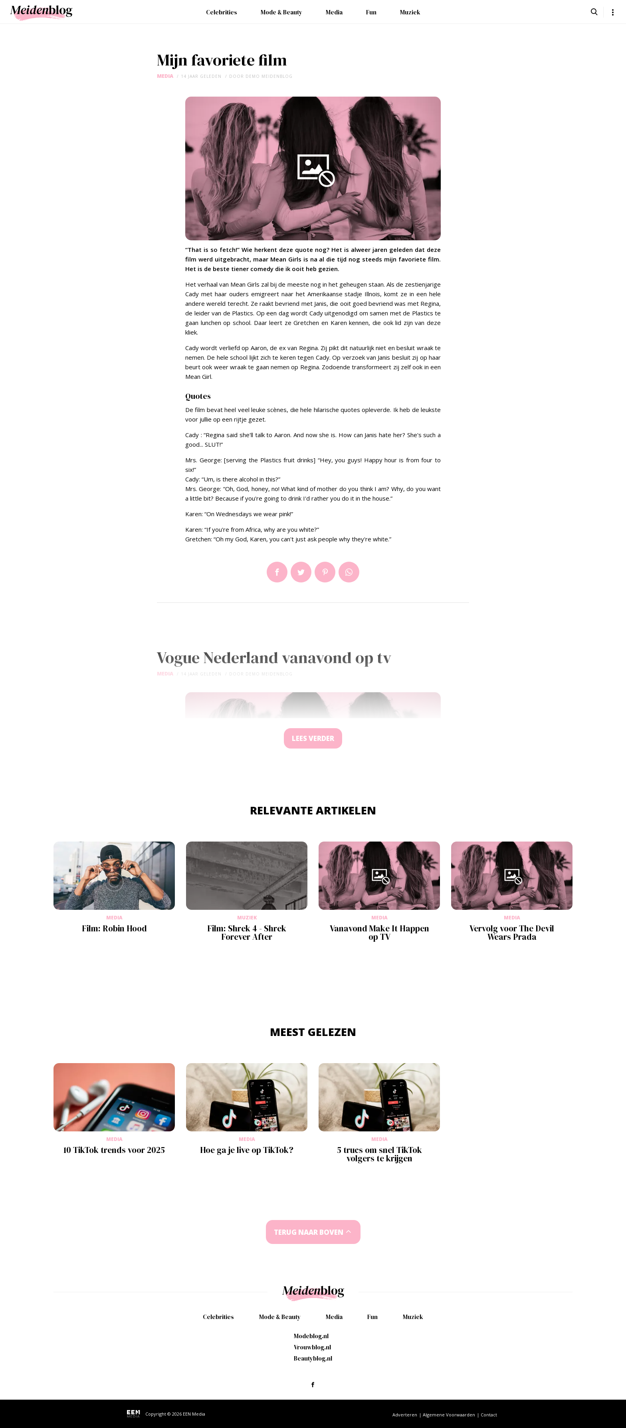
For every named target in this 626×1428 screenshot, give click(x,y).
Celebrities (221, 12)
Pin (325, 572)
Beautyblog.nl (313, 1358)
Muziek (410, 12)
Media (334, 12)
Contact (489, 1415)
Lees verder (313, 738)
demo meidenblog (269, 76)
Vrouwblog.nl (312, 1347)
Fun (371, 12)
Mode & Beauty (281, 12)
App (349, 572)
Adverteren (404, 1415)
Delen (277, 572)
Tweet (301, 572)
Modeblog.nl (311, 1336)
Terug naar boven (308, 1232)
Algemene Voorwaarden (449, 1415)
